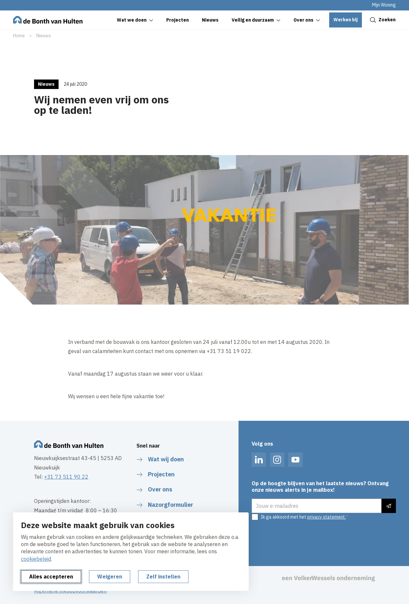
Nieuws (43, 36)
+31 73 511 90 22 (66, 476)
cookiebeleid (36, 559)
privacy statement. (326, 517)
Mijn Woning (384, 5)
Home (19, 36)
